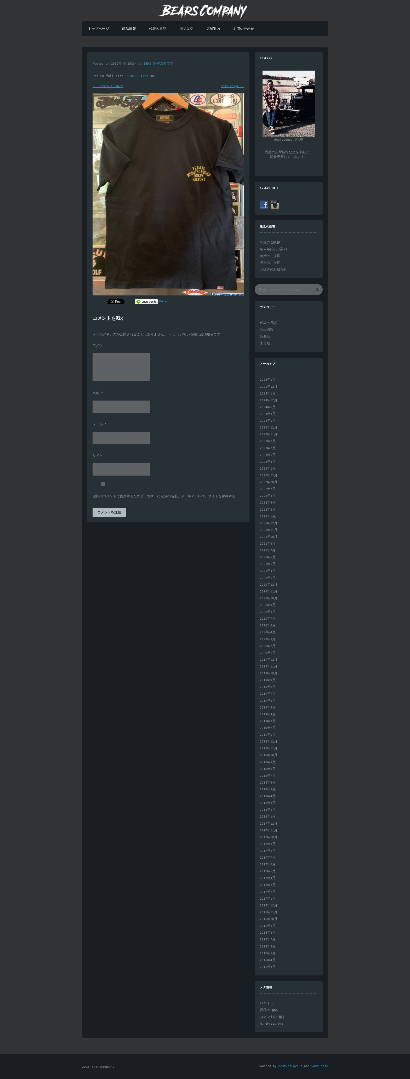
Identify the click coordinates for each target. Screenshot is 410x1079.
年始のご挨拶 (270, 242)
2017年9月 (268, 844)
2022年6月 (268, 496)
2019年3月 (268, 721)
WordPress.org (271, 1024)
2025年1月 (268, 394)
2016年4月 (268, 960)
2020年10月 (268, 598)
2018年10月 (268, 755)
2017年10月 (268, 837)
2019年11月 (268, 667)
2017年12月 (268, 824)
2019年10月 (268, 673)
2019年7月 (268, 694)
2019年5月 (268, 708)
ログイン (266, 1003)
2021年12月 (268, 523)
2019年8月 (268, 687)
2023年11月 (268, 434)
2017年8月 (268, 851)
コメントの (272, 1017)
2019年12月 (268, 660)
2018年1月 (268, 817)
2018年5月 (268, 789)
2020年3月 (268, 639)
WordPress (319, 1066)
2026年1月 (268, 380)
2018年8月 (268, 769)
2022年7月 (268, 489)
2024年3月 (268, 414)
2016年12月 (268, 905)
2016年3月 (268, 967)
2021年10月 (268, 537)
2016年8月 (268, 933)
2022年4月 (268, 503)
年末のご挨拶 (270, 263)
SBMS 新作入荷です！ (160, 64)
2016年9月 (268, 926)
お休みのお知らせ (273, 270)
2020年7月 (268, 619)
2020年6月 (268, 625)
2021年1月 (268, 578)
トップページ (98, 29)
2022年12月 (268, 475)
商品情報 (129, 29)
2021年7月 (268, 550)
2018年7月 (268, 776)
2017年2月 (268, 892)
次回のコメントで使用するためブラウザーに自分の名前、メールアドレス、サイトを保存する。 (166, 496)
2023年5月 (268, 455)
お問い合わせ (243, 29)
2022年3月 (268, 510)
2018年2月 (268, 810)
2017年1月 (268, 899)
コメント (99, 345)
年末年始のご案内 (273, 249)
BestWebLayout (290, 1066)
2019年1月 (268, 735)
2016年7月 (268, 939)
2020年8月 (268, 612)
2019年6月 (268, 701)
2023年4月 (268, 462)
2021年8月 (268, 544)
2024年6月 (268, 407)
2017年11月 (268, 830)
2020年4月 (268, 632)
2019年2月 (268, 728)
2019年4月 (268, 714)
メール (99, 424)
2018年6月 (268, 783)
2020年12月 (268, 585)
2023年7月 (268, 448)
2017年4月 (268, 878)
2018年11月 (268, 748)
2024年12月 (268, 400)
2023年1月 (268, 469)
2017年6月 (268, 864)
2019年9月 (268, 680)
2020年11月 (268, 591)
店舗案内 (213, 29)
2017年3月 (268, 885)
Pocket (164, 301)
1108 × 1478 (138, 76)
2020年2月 (268, 646)
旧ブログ (186, 29)
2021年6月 (268, 557)
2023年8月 (268, 441)
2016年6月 (268, 947)
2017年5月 (268, 871)
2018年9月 (268, 762)
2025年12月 (268, 387)
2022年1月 (268, 516)
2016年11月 (268, 912)
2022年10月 (268, 482)
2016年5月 (268, 953)
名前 (98, 393)
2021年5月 (268, 564)
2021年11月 (268, 530)
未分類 (265, 343)
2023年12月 (268, 428)
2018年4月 (268, 796)
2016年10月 (268, 919)
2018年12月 (268, 742)
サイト (98, 456)
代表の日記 (157, 29)
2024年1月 (268, 421)
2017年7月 (268, 858)
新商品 (265, 337)
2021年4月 (268, 571)
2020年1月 (268, 653)
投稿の (268, 1010)
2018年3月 (268, 803)
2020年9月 (268, 605)
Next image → (232, 86)
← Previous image (108, 86)
